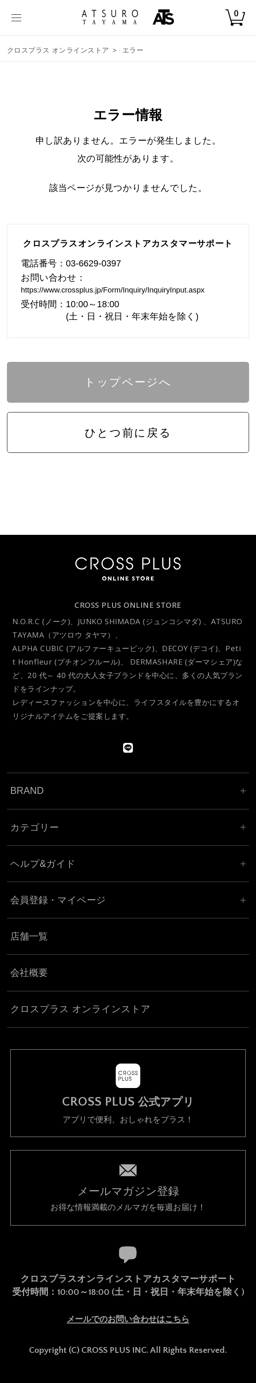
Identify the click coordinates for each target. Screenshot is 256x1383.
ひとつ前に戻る (128, 433)
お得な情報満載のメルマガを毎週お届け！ (128, 1197)
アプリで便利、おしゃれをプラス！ (128, 1110)
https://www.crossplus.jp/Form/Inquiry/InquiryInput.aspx (112, 290)
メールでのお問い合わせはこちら (128, 1318)
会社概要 (29, 972)
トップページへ (128, 382)
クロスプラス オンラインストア (58, 50)
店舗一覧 (29, 936)
